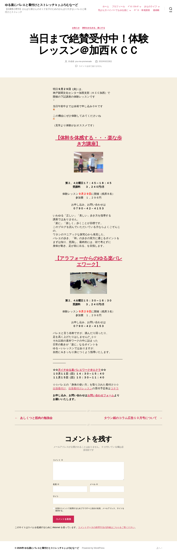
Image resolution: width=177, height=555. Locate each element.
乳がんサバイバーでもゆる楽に (113, 10)
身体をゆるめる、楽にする (93, 28)
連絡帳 (156, 10)
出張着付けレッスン (80, 388)
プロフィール (118, 6)
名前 (56, 484)
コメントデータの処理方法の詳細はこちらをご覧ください (106, 527)
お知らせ (76, 28)
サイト (56, 496)
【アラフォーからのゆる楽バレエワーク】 (88, 261)
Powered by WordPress (93, 548)
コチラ (115, 388)
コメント (58, 460)
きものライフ (150, 6)
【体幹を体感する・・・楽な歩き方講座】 (88, 141)
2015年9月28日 (105, 61)
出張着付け (59, 388)
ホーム (106, 6)
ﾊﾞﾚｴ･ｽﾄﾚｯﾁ (133, 6)
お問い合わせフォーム (100, 395)
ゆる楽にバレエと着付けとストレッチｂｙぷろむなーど (41, 4)
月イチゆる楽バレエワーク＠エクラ (79, 369)
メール (94, 484)
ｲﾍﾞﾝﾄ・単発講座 (142, 10)
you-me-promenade (83, 61)
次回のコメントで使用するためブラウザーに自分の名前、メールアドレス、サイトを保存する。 (89, 509)
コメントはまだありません (90, 66)
